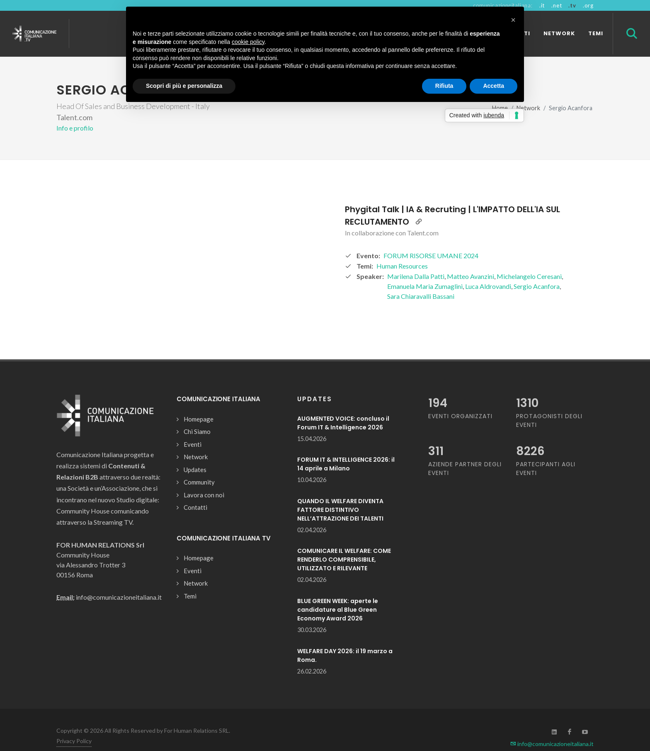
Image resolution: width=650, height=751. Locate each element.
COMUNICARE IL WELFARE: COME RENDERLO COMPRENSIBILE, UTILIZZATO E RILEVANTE (344, 545)
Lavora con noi (204, 480)
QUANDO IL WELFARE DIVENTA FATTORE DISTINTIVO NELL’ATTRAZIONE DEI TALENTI (340, 495)
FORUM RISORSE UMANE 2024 (430, 241)
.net (556, 5)
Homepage (198, 404)
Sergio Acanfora (537, 272)
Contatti (195, 493)
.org (588, 5)
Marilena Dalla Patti (415, 262)
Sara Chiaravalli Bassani (420, 282)
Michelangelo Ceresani (529, 262)
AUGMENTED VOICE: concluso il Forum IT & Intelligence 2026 (343, 408)
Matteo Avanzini (470, 262)
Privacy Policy (74, 726)
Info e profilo (74, 113)
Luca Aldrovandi (488, 272)
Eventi (192, 430)
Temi (190, 581)
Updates (195, 455)
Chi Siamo (197, 417)
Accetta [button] (493, 85)
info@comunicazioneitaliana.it (552, 729)
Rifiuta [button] (444, 85)
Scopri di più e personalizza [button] (184, 85)
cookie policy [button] (248, 42)
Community (199, 467)
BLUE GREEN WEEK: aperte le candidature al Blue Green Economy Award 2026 (337, 595)
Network (196, 442)
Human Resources (402, 251)
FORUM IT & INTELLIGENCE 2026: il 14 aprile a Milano (346, 449)
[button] (513, 20)
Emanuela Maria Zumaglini (425, 272)
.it (542, 5)
